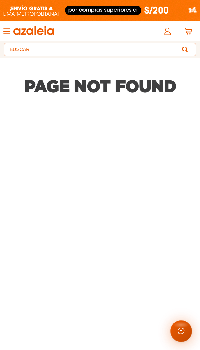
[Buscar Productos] (186, 49)
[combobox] (100, 49)
